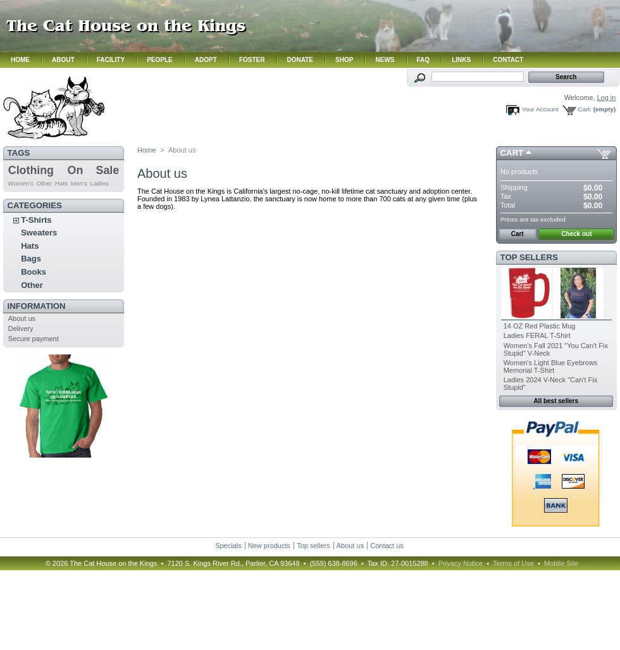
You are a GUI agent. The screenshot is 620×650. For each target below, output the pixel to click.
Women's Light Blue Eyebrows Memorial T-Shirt (551, 366)
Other (44, 183)
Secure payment (33, 338)
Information (37, 306)
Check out (576, 233)
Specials (228, 545)
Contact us (387, 545)
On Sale (94, 170)
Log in (606, 97)
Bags (31, 258)
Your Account (540, 109)
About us (21, 318)
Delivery (21, 328)
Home (146, 150)
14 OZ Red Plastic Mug (540, 326)
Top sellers (529, 257)
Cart (512, 153)
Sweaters (39, 232)
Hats (61, 183)
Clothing (31, 170)
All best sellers (555, 400)
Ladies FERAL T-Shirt (537, 335)
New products (269, 545)
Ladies (99, 183)
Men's (79, 183)
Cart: (585, 109)
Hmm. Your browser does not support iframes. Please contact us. (310, 34)
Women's (21, 183)
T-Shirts (36, 220)
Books (33, 272)
